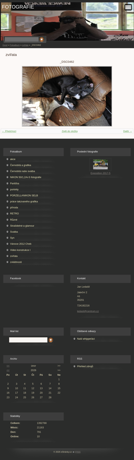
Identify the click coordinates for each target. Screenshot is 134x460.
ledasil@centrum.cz (88, 311)
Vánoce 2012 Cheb (20, 243)
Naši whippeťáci (86, 338)
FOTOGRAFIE (18, 7)
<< (8, 365)
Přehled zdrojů (85, 366)
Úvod (5, 45)
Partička (14, 183)
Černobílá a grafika (20, 165)
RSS (78, 452)
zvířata (25, 45)
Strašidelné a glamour (22, 225)
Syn (12, 237)
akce (12, 159)
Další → (127, 131)
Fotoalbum (15, 45)
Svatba (14, 231)
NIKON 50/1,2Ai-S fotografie (25, 177)
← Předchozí (9, 131)
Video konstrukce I (20, 250)
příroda (14, 207)
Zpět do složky (70, 131)
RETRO (14, 213)
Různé (13, 219)
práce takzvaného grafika (24, 201)
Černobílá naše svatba (22, 171)
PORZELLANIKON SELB (24, 195)
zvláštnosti (16, 262)
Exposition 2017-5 (100, 173)
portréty (14, 189)
